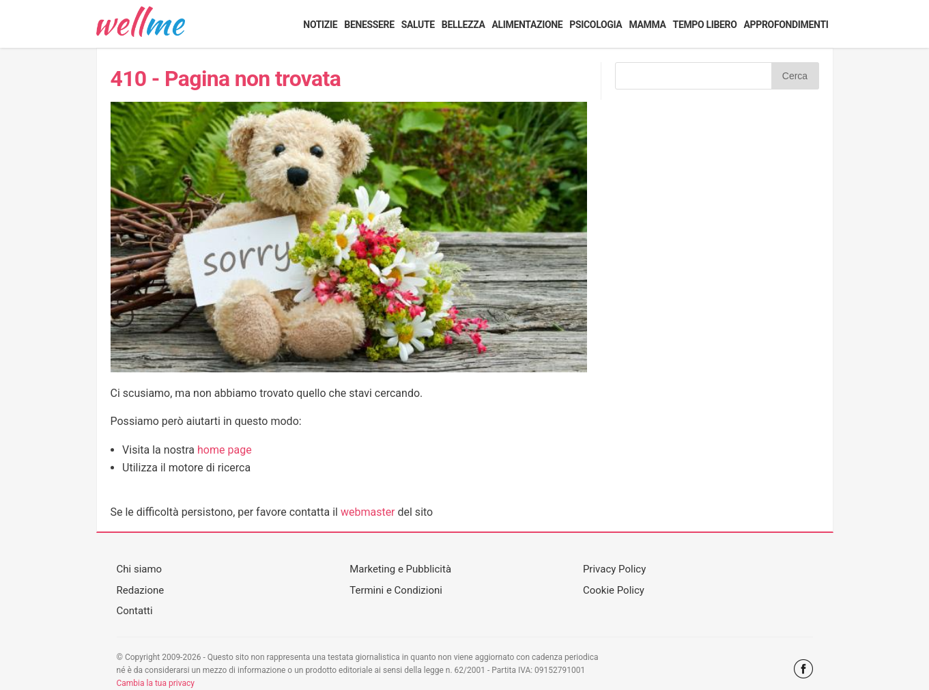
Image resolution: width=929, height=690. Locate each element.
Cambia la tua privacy (156, 683)
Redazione (141, 590)
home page (224, 449)
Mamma (647, 24)
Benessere (369, 24)
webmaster (368, 512)
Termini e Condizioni (395, 590)
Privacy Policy (614, 569)
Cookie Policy (613, 590)
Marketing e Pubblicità (400, 569)
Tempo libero (705, 24)
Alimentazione (526, 24)
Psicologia (595, 24)
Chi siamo (139, 569)
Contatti (135, 611)
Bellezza (463, 24)
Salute (418, 24)
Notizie (320, 24)
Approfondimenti (786, 24)
